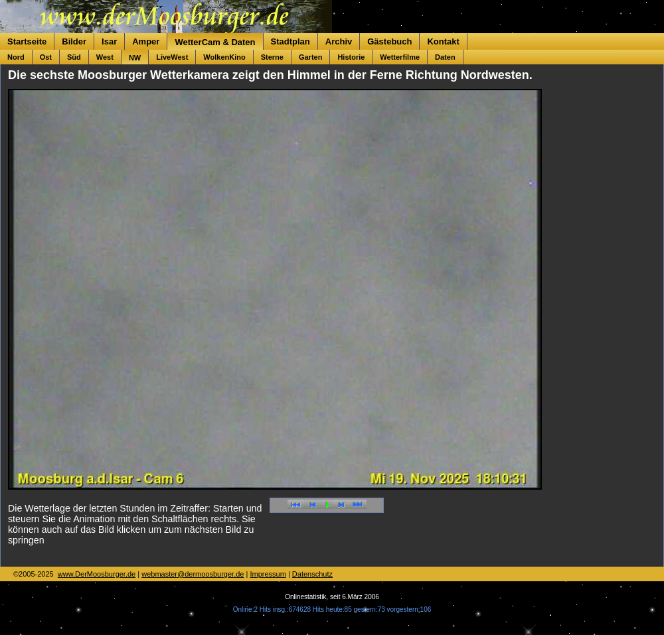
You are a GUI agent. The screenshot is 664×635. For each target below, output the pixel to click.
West (105, 57)
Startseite (26, 41)
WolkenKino (224, 57)
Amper (145, 41)
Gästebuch (389, 41)
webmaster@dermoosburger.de (192, 574)
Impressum (268, 574)
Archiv (338, 41)
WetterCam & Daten (215, 42)
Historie (351, 57)
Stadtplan (290, 41)
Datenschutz (312, 574)
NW (135, 58)
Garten (310, 57)
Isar (109, 41)
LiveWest (172, 57)
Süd (74, 57)
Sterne (272, 57)
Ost (46, 57)
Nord (16, 57)
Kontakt (443, 41)
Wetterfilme (400, 57)
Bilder (74, 41)
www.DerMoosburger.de (96, 574)
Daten (445, 57)
